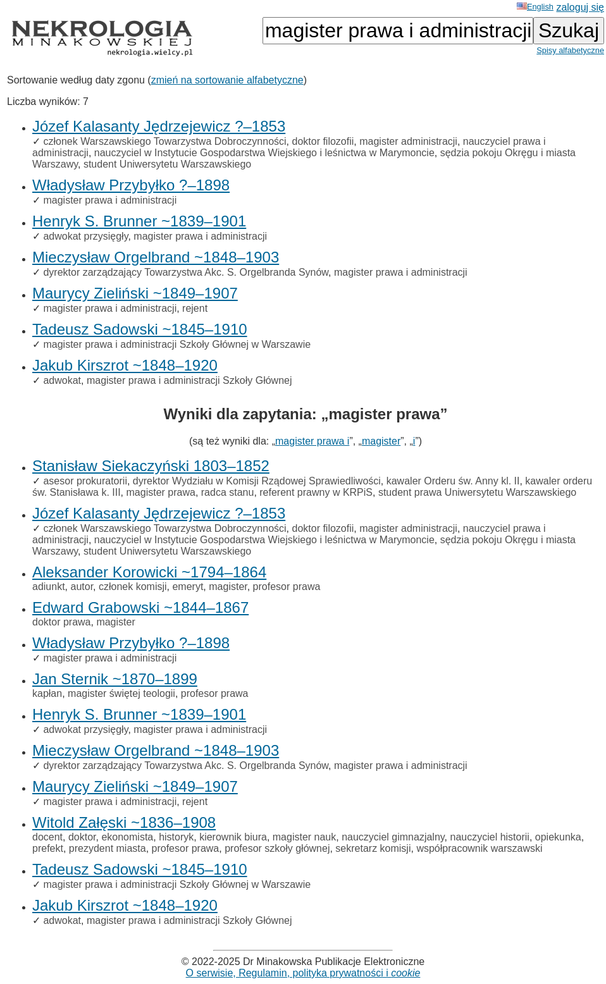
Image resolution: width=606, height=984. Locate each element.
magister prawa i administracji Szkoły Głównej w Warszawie (177, 344)
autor (81, 586)
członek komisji (133, 586)
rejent (194, 308)
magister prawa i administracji (109, 200)
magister (381, 441)
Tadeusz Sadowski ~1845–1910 (139, 329)
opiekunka (558, 837)
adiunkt (48, 586)
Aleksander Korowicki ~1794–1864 (149, 572)
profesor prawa (287, 586)
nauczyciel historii (489, 837)
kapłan (47, 693)
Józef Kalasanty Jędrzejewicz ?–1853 (158, 126)
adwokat (62, 380)
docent (47, 837)
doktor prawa (61, 622)
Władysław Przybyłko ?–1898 (131, 185)
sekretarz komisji (373, 848)
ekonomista (127, 837)
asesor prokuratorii (85, 481)
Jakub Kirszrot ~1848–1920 (125, 365)
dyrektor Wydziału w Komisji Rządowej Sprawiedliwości (257, 481)
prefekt (47, 848)
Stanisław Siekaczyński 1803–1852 (150, 465)
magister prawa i (312, 441)
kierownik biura (233, 837)
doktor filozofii (323, 141)
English (535, 6)
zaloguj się (580, 7)
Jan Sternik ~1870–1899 (114, 678)
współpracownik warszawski (479, 848)
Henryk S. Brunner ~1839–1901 (139, 221)
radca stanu (227, 492)
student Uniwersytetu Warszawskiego (167, 164)
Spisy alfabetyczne (570, 50)
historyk (176, 837)
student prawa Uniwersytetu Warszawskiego (477, 492)
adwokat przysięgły (85, 236)
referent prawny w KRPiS (316, 492)
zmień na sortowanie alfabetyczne (227, 80)
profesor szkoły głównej (277, 848)
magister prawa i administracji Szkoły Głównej (189, 380)
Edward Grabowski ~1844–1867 (140, 607)
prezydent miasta (107, 848)
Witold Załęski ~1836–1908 (124, 822)
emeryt (187, 586)
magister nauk (305, 837)
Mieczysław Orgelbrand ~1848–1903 (155, 257)
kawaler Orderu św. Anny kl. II (453, 481)
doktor (82, 837)
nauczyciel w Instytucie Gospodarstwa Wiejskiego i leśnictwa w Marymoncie (264, 152)
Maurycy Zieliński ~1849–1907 (135, 293)
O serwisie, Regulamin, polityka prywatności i (303, 973)
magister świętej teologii (121, 693)
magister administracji (408, 141)
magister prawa (161, 492)
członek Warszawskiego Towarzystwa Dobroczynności (164, 141)
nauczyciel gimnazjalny (393, 837)
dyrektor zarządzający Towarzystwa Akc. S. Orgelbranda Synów (185, 272)
